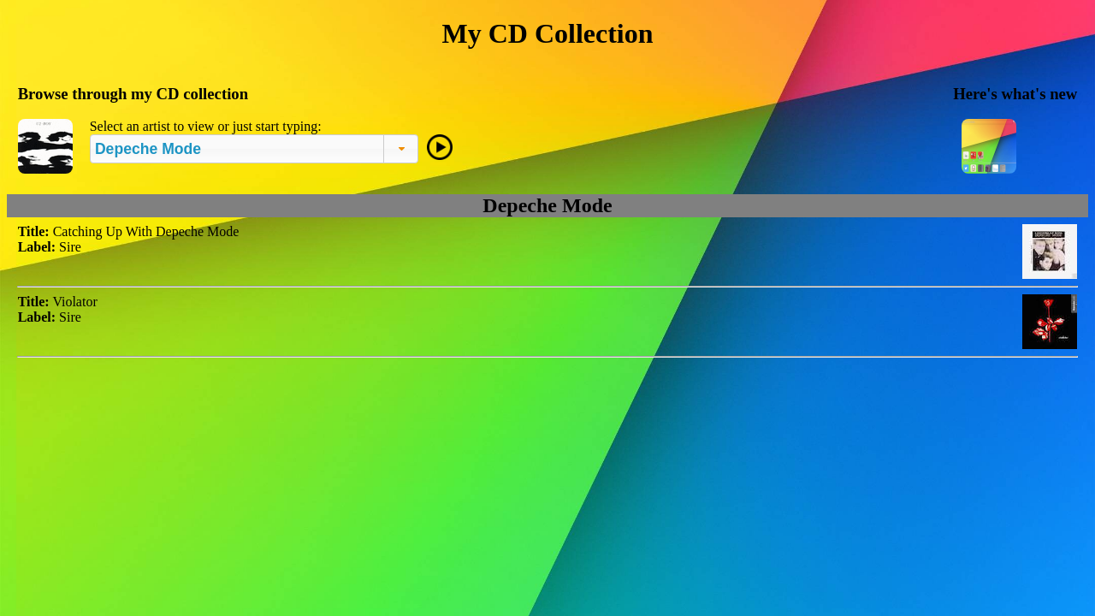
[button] (400, 148)
